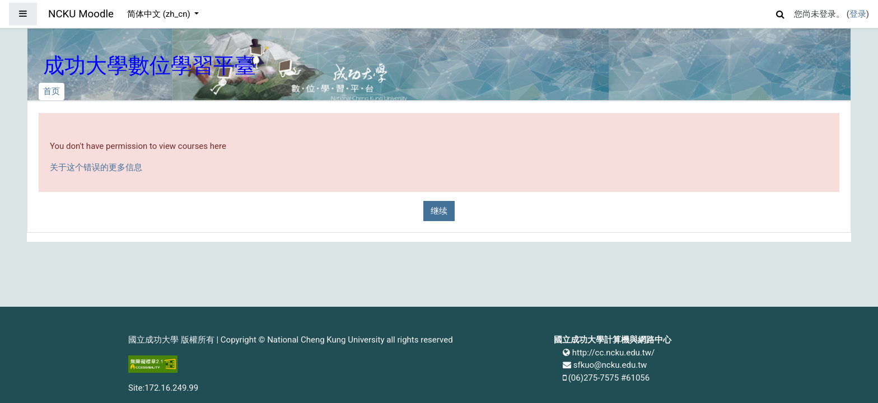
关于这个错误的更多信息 (96, 167)
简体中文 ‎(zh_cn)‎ (159, 14)
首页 (51, 91)
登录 (857, 14)
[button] (780, 12)
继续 (439, 211)
